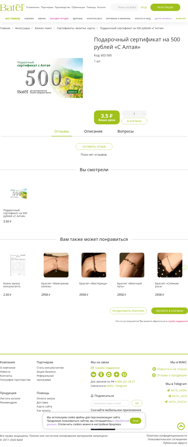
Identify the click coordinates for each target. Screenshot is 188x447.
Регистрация (165, 7)
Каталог (101, 7)
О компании (32, 7)
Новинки (29, 18)
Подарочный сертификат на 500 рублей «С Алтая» (132, 28)
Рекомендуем (8, 402)
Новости (5, 371)
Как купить (43, 410)
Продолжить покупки (128, 311)
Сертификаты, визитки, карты (76, 28)
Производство (62, 7)
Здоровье (78, 18)
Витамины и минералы (118, 18)
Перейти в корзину (169, 311)
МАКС (110, 385)
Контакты (6, 375)
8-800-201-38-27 (125, 381)
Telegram (121, 385)
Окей (135, 420)
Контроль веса (94, 18)
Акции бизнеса (46, 371)
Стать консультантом (50, 367)
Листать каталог (10, 398)
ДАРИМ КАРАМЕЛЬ (163, 18)
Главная (5, 28)
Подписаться (102, 396)
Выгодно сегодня (59, 18)
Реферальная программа (45, 377)
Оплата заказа (46, 398)
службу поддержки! (177, 321)
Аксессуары (22, 28)
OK (137, 403)
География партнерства (15, 379)
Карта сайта (44, 406)
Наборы (42, 18)
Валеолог (181, 18)
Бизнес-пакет (43, 28)
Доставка (42, 402)
